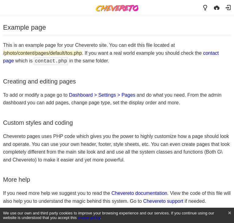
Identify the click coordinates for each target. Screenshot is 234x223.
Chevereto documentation (139, 192)
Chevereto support (163, 200)
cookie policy (89, 217)
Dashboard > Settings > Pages (102, 94)
